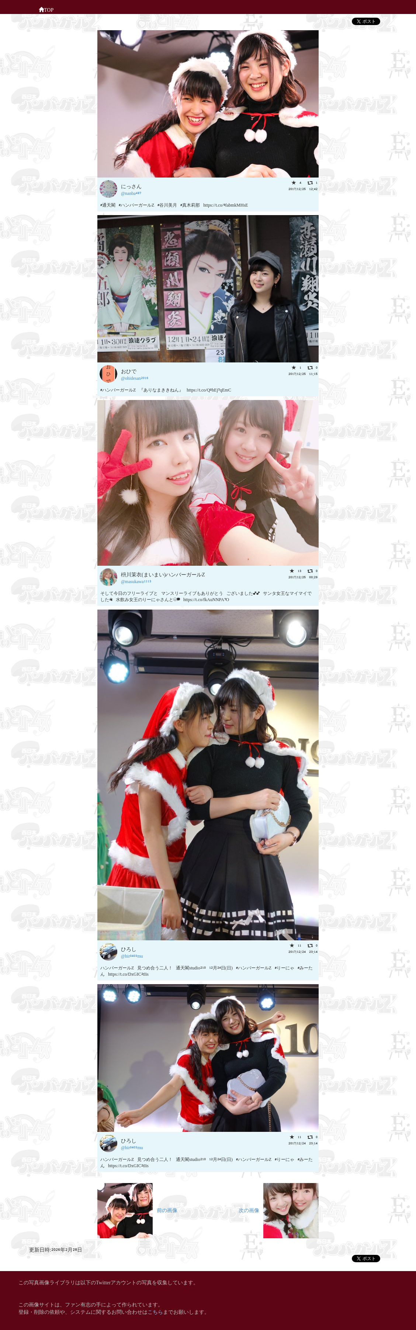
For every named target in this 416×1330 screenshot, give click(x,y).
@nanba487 (131, 193)
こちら (155, 1311)
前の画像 (137, 1209)
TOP (46, 9)
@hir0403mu (132, 956)
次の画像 (279, 1209)
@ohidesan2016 (134, 378)
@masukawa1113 (136, 581)
